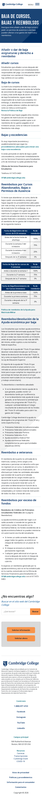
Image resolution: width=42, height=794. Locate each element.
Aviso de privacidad (20, 772)
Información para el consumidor (21, 782)
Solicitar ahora (21, 638)
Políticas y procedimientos (20, 777)
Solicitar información (21, 630)
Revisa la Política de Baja (11, 110)
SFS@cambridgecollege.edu (13, 177)
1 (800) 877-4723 (21, 706)
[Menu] (37, 4)
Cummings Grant (21, 758)
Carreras (20, 753)
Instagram (21, 717)
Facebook (21, 711)
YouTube (21, 722)
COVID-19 (21, 761)
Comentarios (20, 787)
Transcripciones (21, 756)
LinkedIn (21, 728)
